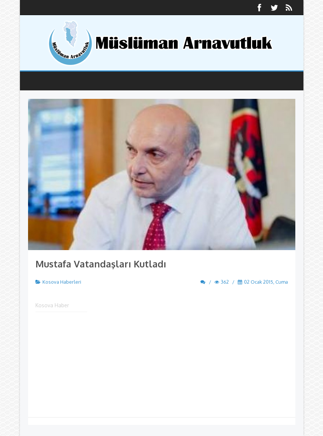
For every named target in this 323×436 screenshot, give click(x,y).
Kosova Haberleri (61, 282)
